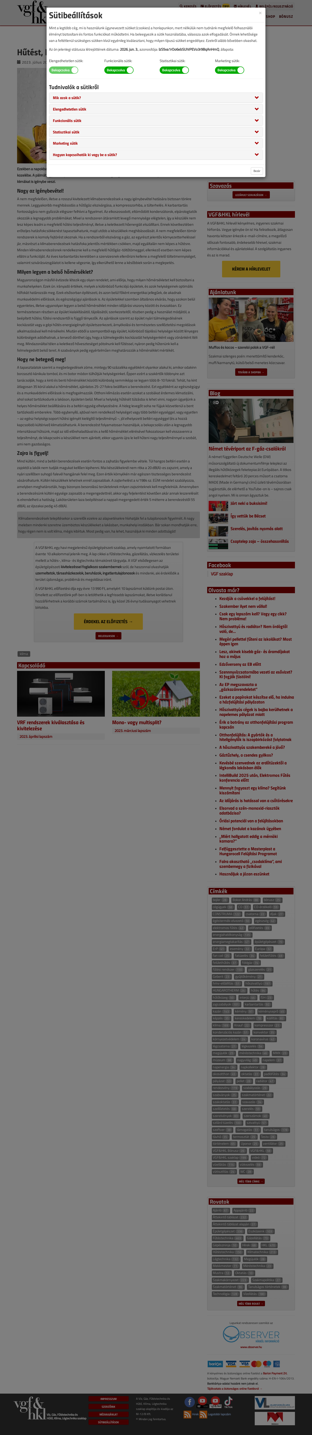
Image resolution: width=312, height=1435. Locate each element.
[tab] (156, 98)
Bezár (257, 171)
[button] (67, 97)
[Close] (260, 12)
